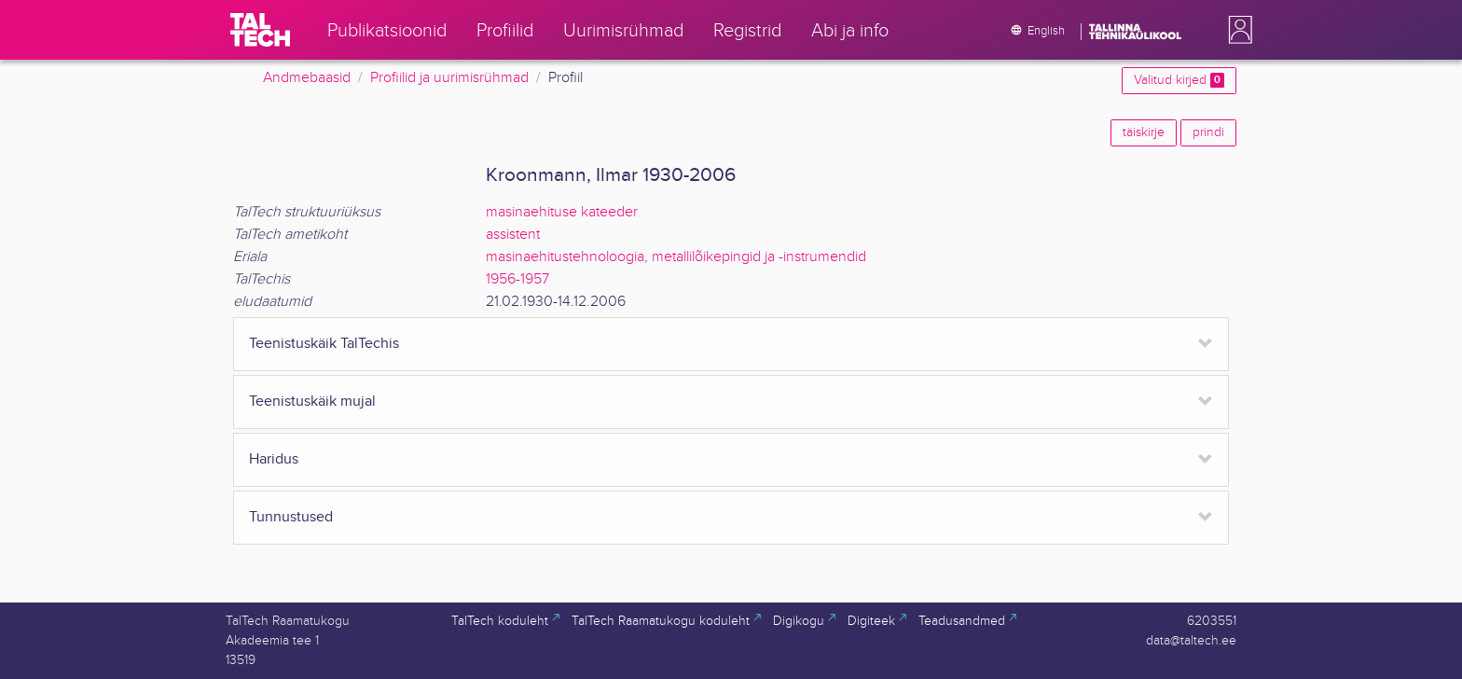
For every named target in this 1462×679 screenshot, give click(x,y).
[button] (1236, 30)
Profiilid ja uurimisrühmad (449, 78)
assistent (513, 234)
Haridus (273, 459)
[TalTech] (260, 30)
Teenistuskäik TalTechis (324, 344)
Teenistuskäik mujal (312, 401)
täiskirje (1144, 132)
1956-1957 (517, 279)
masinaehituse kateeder (562, 212)
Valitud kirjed (1179, 80)
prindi (1208, 132)
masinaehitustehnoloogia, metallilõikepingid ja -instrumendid (676, 257)
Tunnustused (291, 517)
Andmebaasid (307, 78)
